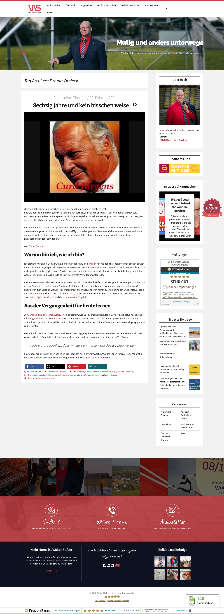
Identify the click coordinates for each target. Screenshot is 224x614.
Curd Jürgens (78, 371)
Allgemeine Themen (56, 371)
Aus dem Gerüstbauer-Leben (187, 415)
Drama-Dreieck (92, 371)
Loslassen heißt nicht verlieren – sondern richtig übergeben (171, 369)
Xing (176, 140)
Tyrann (92, 263)
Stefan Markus (151, 5)
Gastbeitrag (166, 424)
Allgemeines (86, 5)
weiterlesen (51, 570)
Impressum (116, 593)
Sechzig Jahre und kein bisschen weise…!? (85, 105)
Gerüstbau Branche (130, 5)
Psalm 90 (129, 371)
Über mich (70, 5)
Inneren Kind (72, 297)
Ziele (183, 433)
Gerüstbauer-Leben (106, 5)
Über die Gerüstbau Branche (165, 436)
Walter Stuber (53, 5)
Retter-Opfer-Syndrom (41, 297)
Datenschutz (128, 593)
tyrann (81, 374)
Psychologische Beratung (35, 374)
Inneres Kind (105, 371)
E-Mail (162, 140)
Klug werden (118, 371)
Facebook (183, 140)
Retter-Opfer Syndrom (58, 374)
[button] (34, 366)
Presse (50, 12)
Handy (169, 140)
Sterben (73, 374)
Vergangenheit (92, 374)
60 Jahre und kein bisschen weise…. (44, 314)
